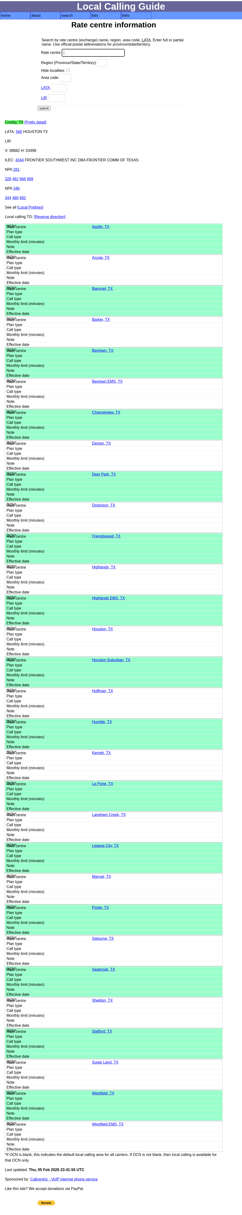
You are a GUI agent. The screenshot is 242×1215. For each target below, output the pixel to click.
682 (23, 198)
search (67, 15)
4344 (19, 160)
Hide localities (55, 71)
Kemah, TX (101, 753)
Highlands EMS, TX (108, 598)
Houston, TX (102, 629)
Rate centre (83, 53)
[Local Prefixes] (30, 207)
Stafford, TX (102, 1031)
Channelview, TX (106, 412)
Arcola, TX (100, 258)
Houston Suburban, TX (111, 660)
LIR (44, 98)
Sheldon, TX (102, 1000)
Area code (56, 78)
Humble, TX (102, 722)
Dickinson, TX (103, 505)
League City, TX (105, 846)
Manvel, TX (101, 877)
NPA (8, 169)
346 (16, 188)
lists (95, 15)
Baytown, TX (102, 350)
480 (15, 198)
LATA (45, 88)
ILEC (9, 160)
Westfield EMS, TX (108, 1124)
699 (30, 179)
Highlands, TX (104, 567)
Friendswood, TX (106, 536)
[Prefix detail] (35, 122)
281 (16, 169)
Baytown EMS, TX (107, 381)
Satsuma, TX (103, 938)
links (126, 15)
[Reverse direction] (49, 217)
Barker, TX (101, 320)
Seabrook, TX (103, 969)
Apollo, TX (100, 227)
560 (19, 132)
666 (23, 179)
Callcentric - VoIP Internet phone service (64, 1179)
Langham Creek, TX (109, 815)
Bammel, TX (102, 289)
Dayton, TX (101, 443)
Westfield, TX (103, 1093)
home (5, 15)
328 (8, 179)
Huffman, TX (102, 691)
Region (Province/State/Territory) (74, 63)
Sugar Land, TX (105, 1062)
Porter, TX (100, 908)
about (36, 15)
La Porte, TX (102, 784)
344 (8, 198)
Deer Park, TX (104, 474)
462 (15, 179)
